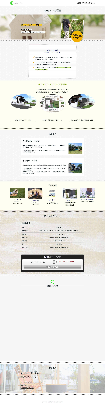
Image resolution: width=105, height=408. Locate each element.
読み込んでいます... (52, 324)
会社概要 (78, 3)
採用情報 (84, 3)
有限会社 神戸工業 (52, 267)
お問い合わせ (91, 3)
